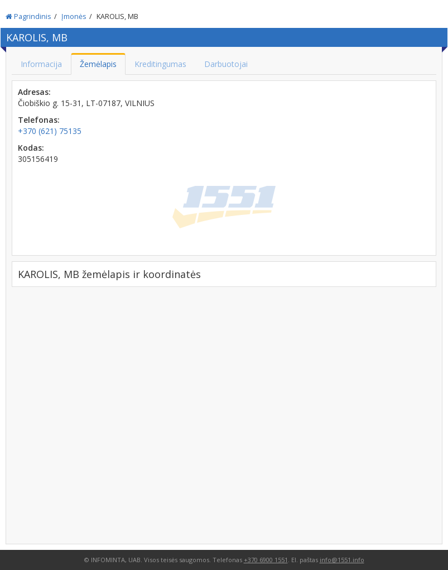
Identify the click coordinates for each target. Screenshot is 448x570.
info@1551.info (342, 559)
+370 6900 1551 (266, 559)
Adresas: (34, 92)
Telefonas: (39, 119)
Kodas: (31, 147)
